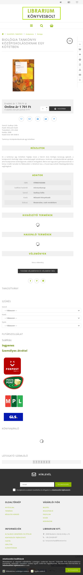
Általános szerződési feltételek (18, 534)
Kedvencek (77, 2)
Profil (69, 2)
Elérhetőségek (11, 548)
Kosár (45, 518)
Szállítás (8, 544)
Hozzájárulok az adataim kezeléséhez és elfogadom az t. (43, 490)
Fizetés (8, 541)
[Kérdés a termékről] (54, 119)
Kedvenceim (47, 521)
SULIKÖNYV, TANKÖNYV (15, 34)
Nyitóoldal (9, 507)
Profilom (47, 514)
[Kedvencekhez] (21, 119)
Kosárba (62, 109)
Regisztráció (48, 511)
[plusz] (46, 107)
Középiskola (30, 34)
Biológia (40, 34)
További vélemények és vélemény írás (37, 271)
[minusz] (46, 110)
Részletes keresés (12, 514)
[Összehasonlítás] (46, 119)
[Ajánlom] (29, 119)
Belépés (61, 2)
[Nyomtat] (38, 119)
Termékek (9, 511)
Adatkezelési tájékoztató (15, 537)
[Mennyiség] (42, 108)
